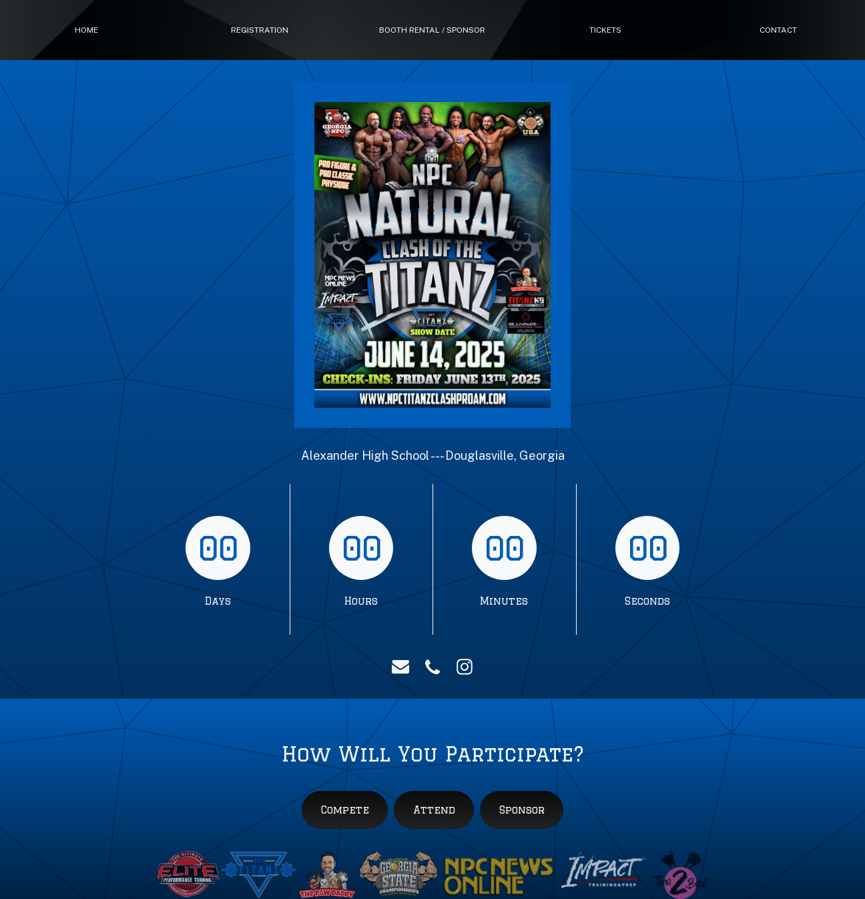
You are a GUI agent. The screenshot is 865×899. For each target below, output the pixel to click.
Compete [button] (345, 810)
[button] (400, 667)
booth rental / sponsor (432, 30)
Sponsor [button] (522, 810)
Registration (259, 30)
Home (86, 30)
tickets (605, 30)
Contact (778, 30)
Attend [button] (434, 810)
